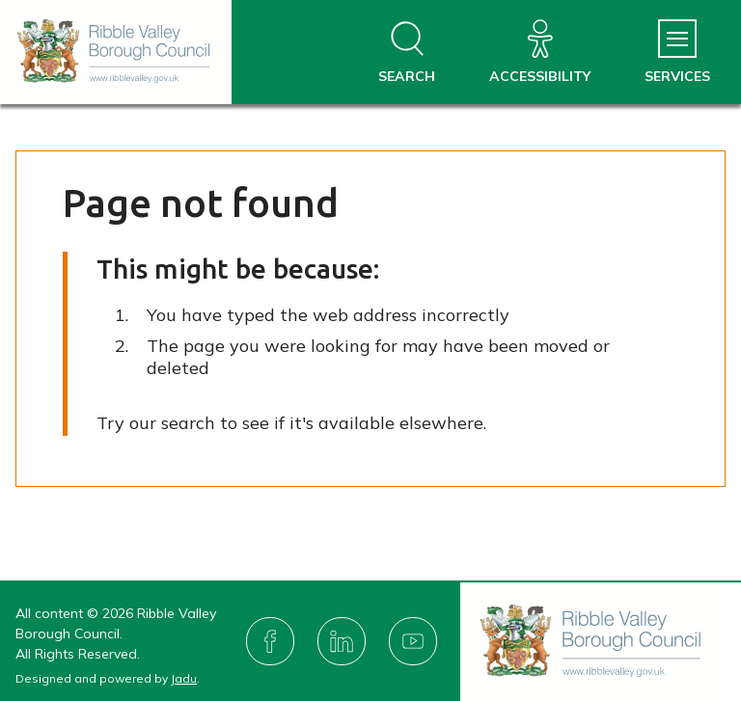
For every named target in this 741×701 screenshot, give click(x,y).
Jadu (184, 678)
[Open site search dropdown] (407, 52)
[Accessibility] (540, 52)
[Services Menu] (677, 52)
